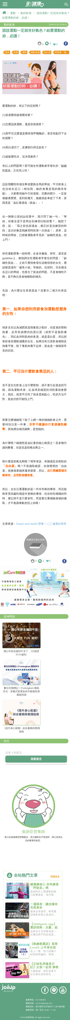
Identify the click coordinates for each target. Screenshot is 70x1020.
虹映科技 (30, 1017)
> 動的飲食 (25, 13)
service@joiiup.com (44, 1003)
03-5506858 (40, 1000)
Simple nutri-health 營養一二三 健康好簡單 (41, 523)
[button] (5, 4)
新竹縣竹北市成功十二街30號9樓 (50, 1006)
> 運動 (12, 13)
